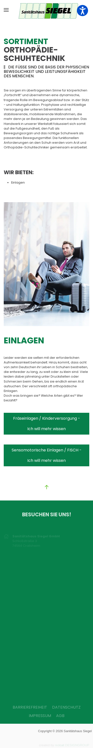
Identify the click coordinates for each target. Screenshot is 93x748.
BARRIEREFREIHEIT (30, 707)
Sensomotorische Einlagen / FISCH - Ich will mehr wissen (47, 455)
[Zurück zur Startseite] (46, 10)
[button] (6, 10)
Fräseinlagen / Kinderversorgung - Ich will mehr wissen (46, 424)
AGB (60, 716)
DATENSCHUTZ (66, 707)
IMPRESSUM (40, 716)
